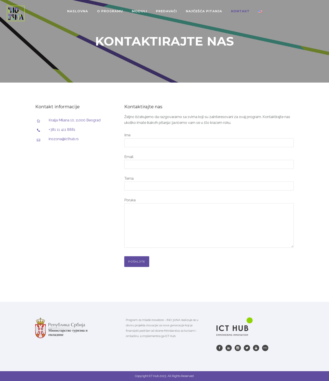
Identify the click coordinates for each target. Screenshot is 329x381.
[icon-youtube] (257, 348)
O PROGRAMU (110, 11)
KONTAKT (240, 11)
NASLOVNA (77, 11)
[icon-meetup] (265, 348)
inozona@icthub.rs (64, 139)
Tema (209, 183)
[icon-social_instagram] (239, 348)
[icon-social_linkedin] (230, 348)
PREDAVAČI (166, 11)
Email (209, 162)
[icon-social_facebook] (220, 348)
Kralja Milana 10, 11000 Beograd (75, 120)
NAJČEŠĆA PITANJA (204, 11)
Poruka (209, 224)
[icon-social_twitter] (248, 348)
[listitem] (164, 328)
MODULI (139, 11)
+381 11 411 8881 (62, 129)
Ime (209, 140)
